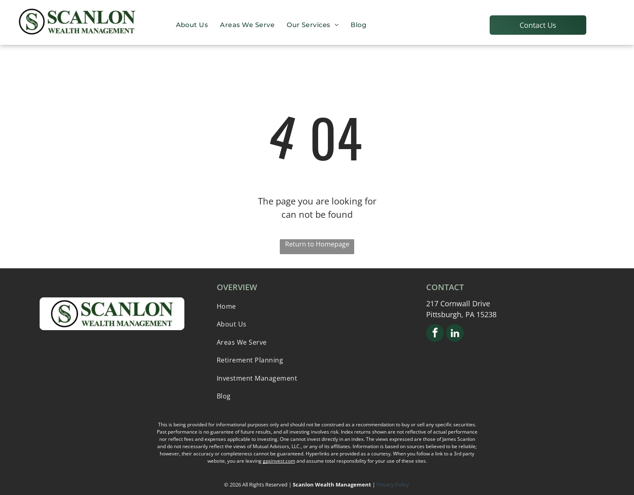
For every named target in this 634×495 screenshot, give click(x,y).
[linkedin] (455, 334)
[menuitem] (192, 25)
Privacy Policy (393, 484)
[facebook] (435, 334)
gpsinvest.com (279, 460)
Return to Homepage (317, 244)
